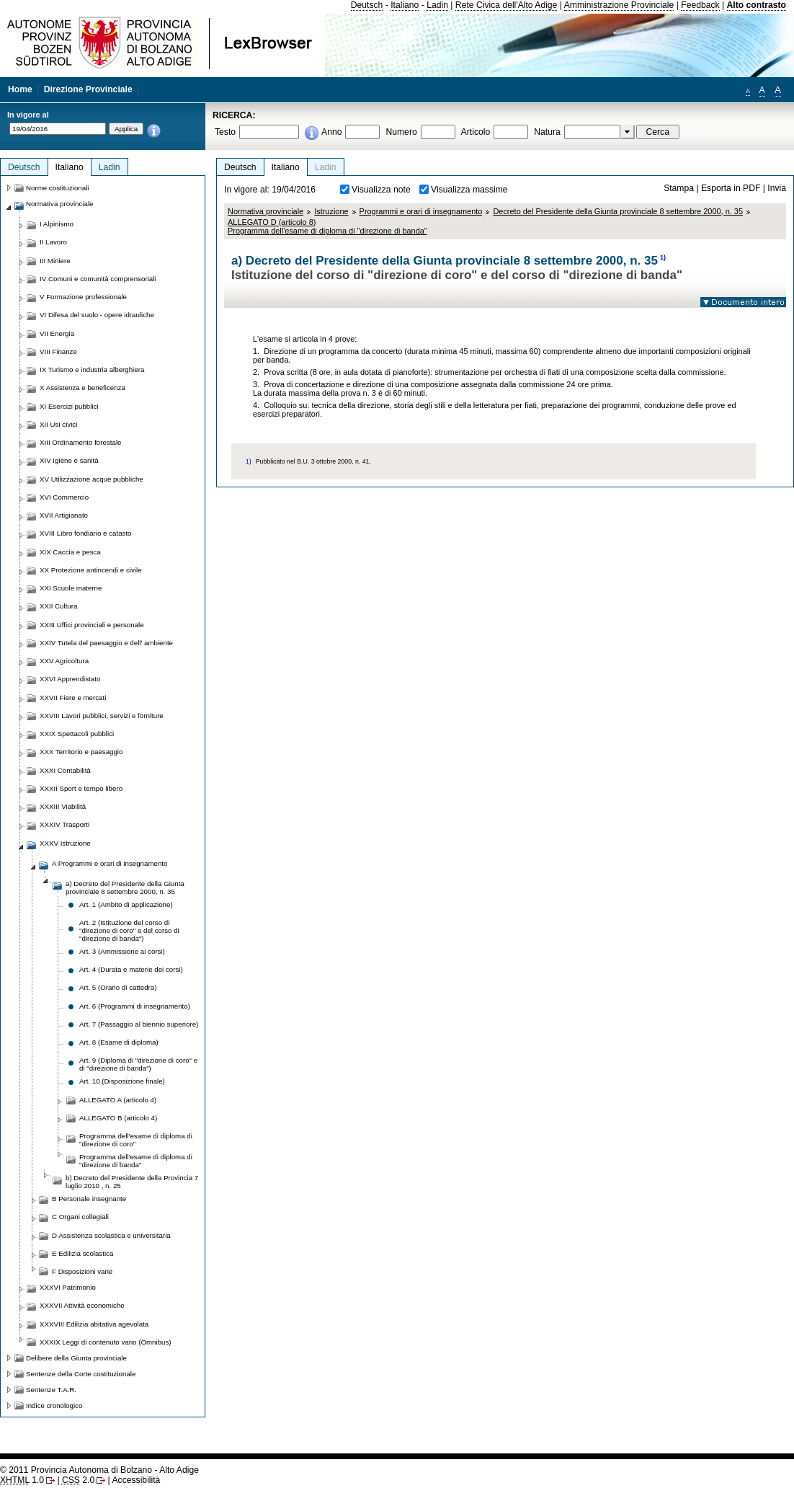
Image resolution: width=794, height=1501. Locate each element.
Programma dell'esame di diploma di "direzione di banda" (135, 1161)
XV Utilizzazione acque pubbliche (91, 479)
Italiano (405, 5)
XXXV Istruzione (65, 843)
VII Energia (57, 333)
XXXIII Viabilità (63, 806)
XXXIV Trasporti (64, 824)
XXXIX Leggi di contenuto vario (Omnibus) (105, 1342)
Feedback (700, 5)
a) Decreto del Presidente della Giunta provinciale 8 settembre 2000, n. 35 (125, 887)
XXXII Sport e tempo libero (81, 788)
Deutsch (367, 5)
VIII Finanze (58, 351)
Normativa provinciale (265, 211)
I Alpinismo (56, 224)
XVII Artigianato (64, 515)
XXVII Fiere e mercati (73, 697)
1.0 (22, 1480)
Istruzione (331, 211)
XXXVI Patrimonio (68, 1287)
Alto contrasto (756, 5)
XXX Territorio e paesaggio (81, 752)
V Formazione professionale (83, 297)
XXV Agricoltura (64, 661)
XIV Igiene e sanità (69, 460)
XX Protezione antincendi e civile (91, 570)
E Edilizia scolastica (82, 1253)
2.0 (78, 1480)
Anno (331, 132)
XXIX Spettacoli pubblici (77, 734)
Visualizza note (381, 190)
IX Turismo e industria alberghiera (92, 369)
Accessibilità (136, 1480)
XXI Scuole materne (71, 588)
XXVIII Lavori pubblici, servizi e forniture (102, 715)
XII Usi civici (58, 424)
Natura (547, 132)
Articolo (476, 132)
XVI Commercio (64, 497)
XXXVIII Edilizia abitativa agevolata (94, 1324)
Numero (400, 132)
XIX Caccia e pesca (70, 552)
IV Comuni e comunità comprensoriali (98, 279)
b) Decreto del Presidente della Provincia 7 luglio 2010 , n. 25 (132, 1182)
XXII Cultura (58, 606)
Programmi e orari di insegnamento (421, 211)
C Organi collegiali (80, 1217)
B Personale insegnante (89, 1199)
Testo (225, 132)
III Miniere (55, 261)
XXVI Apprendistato (70, 679)
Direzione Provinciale (88, 89)
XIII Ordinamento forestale (80, 442)
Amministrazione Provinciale (619, 5)
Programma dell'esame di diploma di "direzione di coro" (135, 1140)
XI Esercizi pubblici (69, 406)
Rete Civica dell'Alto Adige (506, 5)
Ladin (437, 5)
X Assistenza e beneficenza (82, 387)
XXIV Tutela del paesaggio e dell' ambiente (106, 643)
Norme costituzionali (57, 188)
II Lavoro (53, 242)
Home (20, 89)
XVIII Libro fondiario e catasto (86, 533)
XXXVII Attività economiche (82, 1305)
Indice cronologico (54, 1405)
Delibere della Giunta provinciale (76, 1358)
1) (663, 257)
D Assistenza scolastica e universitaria (111, 1235)
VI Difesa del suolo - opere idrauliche (97, 315)
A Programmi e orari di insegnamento (109, 863)
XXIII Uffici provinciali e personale (92, 625)
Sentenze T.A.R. (51, 1390)
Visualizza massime (469, 190)
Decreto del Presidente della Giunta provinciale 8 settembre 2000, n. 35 (618, 211)
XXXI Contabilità (65, 770)
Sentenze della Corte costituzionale (80, 1374)
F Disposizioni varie (82, 1271)
